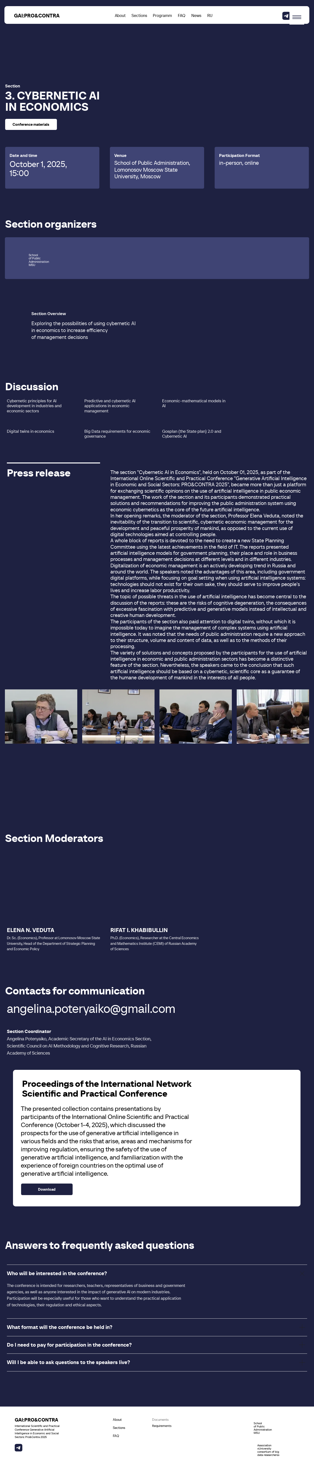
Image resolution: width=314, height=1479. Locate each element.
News (196, 15)
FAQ (181, 15)
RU (209, 15)
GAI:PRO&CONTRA (37, 15)
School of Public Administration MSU (263, 1428)
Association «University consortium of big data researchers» (268, 1450)
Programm (162, 15)
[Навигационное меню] (296, 17)
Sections (139, 15)
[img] (286, 16)
